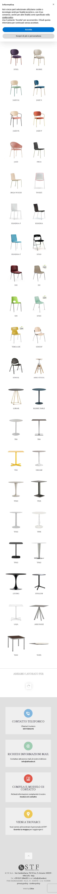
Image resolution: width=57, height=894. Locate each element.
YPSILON (39, 593)
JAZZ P (39, 131)
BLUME (39, 69)
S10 (15, 285)
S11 (39, 285)
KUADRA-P (16, 223)
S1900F (39, 347)
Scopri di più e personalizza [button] (28, 36)
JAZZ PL (16, 131)
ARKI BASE (39, 624)
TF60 (39, 563)
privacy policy (22, 883)
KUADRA (39, 223)
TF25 (39, 501)
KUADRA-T (16, 254)
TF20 (16, 501)
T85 (15, 439)
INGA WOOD (16, 193)
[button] (53, 4)
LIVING (16, 593)
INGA (39, 162)
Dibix (32, 888)
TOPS (39, 655)
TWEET (39, 193)
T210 (16, 655)
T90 (16, 470)
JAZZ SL (16, 100)
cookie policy (34, 883)
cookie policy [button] (7, 17)
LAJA (16, 624)
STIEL (16, 69)
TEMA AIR (16, 347)
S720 (39, 316)
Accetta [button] (28, 29)
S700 (39, 254)
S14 (16, 316)
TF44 (39, 532)
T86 (39, 439)
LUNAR (16, 408)
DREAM (39, 470)
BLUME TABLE (39, 408)
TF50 (16, 563)
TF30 (16, 532)
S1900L (16, 378)
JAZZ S (39, 100)
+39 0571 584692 (21, 878)
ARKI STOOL (39, 378)
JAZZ (16, 162)
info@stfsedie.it (39, 878)
